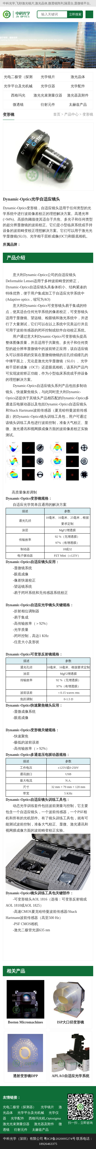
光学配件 (78, 86)
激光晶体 (78, 77)
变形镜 (87, 114)
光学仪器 (48, 86)
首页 (56, 114)
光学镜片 (48, 77)
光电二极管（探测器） (18, 78)
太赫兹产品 (78, 105)
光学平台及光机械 (18, 86)
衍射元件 (48, 105)
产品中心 (71, 114)
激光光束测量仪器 (48, 95)
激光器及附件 (78, 95)
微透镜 (18, 105)
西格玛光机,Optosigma (18, 96)
